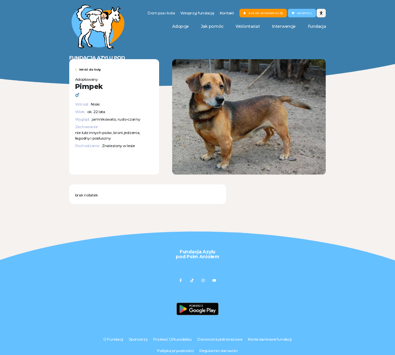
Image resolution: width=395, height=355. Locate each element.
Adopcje (180, 26)
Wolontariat (248, 26)
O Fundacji (113, 339)
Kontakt (227, 13)
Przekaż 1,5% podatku (172, 339)
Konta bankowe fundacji (270, 339)
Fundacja (317, 26)
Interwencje (284, 26)
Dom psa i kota (161, 13)
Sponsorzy (138, 339)
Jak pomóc (212, 26)
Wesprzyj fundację (197, 13)
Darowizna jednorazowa (219, 339)
